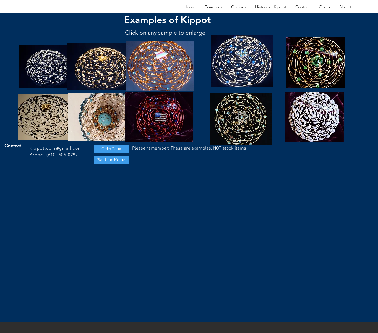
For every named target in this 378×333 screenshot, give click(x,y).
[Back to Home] (111, 160)
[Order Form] (111, 149)
